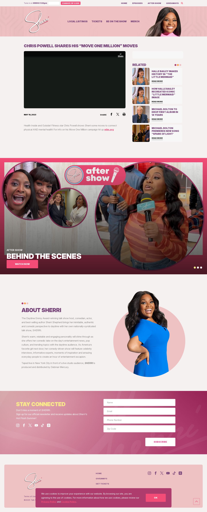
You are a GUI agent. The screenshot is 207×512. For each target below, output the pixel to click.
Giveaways (172, 3)
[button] (195, 268)
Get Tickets (102, 484)
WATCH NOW (22, 264)
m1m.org (109, 129)
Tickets (97, 21)
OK (155, 497)
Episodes (137, 3)
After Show (154, 3)
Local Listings (78, 21)
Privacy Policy (48, 501)
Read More (157, 81)
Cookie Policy (68, 501)
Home (124, 3)
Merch (135, 21)
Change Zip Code (70, 3)
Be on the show (116, 21)
